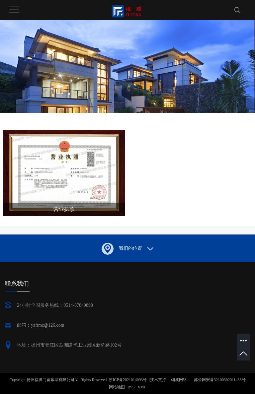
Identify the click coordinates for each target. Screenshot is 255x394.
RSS (131, 387)
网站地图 (117, 387)
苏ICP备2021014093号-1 (129, 379)
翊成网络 (179, 379)
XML (141, 387)
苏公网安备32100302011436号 (220, 379)
